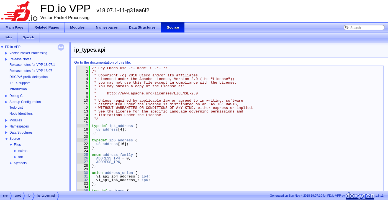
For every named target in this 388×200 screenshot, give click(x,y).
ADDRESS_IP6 (108, 161)
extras (22, 151)
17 (82, 125)
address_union (119, 172)
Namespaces (19, 126)
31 (82, 176)
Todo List (16, 107)
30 (82, 172)
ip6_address (121, 140)
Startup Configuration (25, 102)
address (110, 129)
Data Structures (20, 132)
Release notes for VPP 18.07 (30, 71)
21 (82, 140)
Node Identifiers (21, 114)
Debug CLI (17, 96)
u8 (98, 129)
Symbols (20, 163)
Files (17, 145)
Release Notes (20, 59)
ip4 (145, 176)
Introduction (18, 89)
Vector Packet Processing (28, 53)
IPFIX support (19, 83)
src (20, 157)
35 (82, 190)
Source (14, 139)
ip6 (145, 180)
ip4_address (121, 125)
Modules (15, 120)
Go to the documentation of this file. (102, 62)
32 (82, 180)
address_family (118, 154)
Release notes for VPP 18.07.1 (32, 65)
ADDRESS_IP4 (108, 158)
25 (82, 154)
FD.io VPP (12, 47)
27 (82, 161)
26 (82, 158)
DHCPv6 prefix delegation (28, 77)
